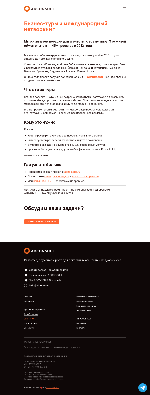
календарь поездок (56, 176)
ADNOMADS (95, 76)
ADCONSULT (52, 387)
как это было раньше (85, 176)
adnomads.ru (72, 171)
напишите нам (42, 181)
